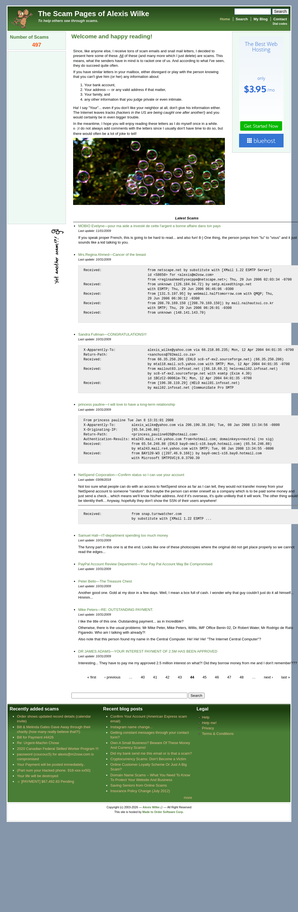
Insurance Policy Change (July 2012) (140, 791)
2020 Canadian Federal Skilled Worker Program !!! (57, 748)
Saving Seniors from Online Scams (138, 785)
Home (225, 19)
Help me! (209, 722)
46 (217, 677)
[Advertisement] (36, 137)
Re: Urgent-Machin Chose (38, 742)
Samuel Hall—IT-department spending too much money (123, 535)
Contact (280, 19)
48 (242, 677)
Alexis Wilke (151, 807)
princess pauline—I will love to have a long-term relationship (126, 404)
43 (180, 677)
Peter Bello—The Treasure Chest (105, 581)
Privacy (208, 728)
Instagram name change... (131, 727)
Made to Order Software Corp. (163, 811)
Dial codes (280, 23)
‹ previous (113, 677)
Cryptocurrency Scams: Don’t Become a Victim (148, 759)
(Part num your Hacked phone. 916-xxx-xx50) (54, 770)
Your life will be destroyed (37, 776)
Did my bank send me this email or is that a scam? (151, 753)
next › (268, 677)
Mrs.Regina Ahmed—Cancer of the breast (112, 254)
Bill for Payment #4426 (35, 737)
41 (155, 677)
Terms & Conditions (218, 733)
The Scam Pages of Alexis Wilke (93, 13)
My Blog (261, 19)
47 (229, 677)
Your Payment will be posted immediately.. (51, 764)
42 (167, 677)
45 (204, 677)
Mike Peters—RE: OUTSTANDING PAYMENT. (115, 609)
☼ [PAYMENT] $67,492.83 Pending (45, 781)
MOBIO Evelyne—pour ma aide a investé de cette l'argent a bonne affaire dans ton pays (149, 226)
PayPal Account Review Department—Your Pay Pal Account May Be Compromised (145, 564)
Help (206, 717)
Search (242, 19)
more (188, 797)
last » (285, 677)
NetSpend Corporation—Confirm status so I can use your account (131, 474)
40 (143, 677)
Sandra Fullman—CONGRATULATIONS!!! (112, 334)
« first (91, 677)
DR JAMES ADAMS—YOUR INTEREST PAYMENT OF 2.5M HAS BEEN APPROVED (147, 651)
